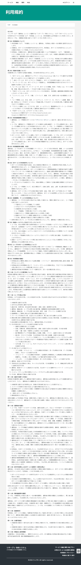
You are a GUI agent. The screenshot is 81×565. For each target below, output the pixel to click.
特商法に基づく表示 (68, 555)
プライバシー (70, 553)
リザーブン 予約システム (16, 547)
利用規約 (63, 553)
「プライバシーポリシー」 (43, 120)
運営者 (72, 550)
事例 (65, 547)
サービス (58, 547)
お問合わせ (57, 550)
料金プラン (71, 547)
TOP (9, 25)
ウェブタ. (36, 560)
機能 (62, 547)
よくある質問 (66, 550)
